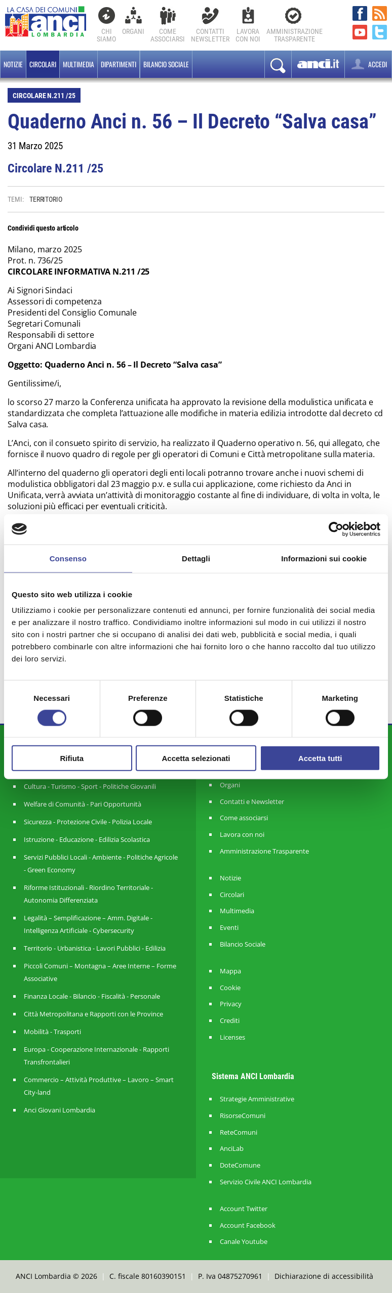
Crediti (230, 1020)
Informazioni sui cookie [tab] (324, 558)
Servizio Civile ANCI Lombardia (265, 1182)
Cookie (230, 988)
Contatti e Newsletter (252, 801)
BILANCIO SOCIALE (166, 64)
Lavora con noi (242, 834)
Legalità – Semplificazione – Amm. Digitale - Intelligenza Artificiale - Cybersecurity (88, 924)
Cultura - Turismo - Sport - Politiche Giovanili (90, 786)
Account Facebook (248, 1225)
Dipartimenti (118, 64)
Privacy (231, 1004)
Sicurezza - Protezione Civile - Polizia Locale (88, 821)
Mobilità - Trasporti (52, 1031)
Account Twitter (243, 1209)
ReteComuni (238, 1132)
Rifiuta (72, 758)
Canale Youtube (243, 1241)
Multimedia (78, 64)
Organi (133, 31)
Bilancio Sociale (242, 944)
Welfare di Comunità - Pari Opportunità (82, 804)
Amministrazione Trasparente (264, 851)
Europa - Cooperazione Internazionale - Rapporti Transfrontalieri (96, 1055)
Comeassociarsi (167, 35)
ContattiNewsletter (210, 35)
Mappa (230, 971)
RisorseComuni (242, 1115)
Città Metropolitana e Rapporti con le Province (93, 1013)
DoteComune (240, 1165)
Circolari (42, 64)
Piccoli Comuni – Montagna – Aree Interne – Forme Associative (100, 972)
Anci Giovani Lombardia (59, 1109)
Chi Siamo (106, 35)
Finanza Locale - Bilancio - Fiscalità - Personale (92, 996)
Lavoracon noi (248, 35)
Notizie (13, 64)
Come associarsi (244, 818)
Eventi (229, 927)
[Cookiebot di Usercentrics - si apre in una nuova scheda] (336, 529)
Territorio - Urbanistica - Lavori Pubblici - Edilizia (95, 948)
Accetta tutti (320, 758)
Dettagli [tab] (196, 558)
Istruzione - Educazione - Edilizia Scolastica (87, 839)
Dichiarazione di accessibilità (324, 1276)
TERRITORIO (45, 199)
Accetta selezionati (196, 758)
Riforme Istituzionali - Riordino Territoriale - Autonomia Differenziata (88, 894)
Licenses (232, 1037)
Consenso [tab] (68, 558)
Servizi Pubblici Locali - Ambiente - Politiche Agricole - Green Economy (101, 863)
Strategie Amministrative (257, 1099)
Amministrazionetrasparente (294, 35)
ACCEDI (368, 64)
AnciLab (232, 1148)
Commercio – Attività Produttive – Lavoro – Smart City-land (99, 1086)
